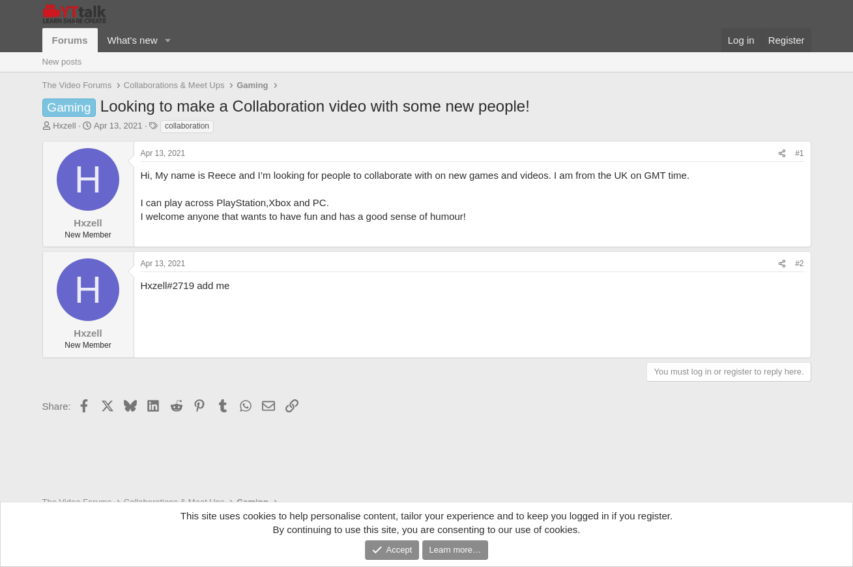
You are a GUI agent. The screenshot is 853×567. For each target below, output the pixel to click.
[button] (167, 40)
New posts (62, 62)
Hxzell (64, 125)
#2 (799, 263)
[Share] (781, 153)
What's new (133, 40)
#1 (799, 153)
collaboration (187, 125)
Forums (70, 40)
